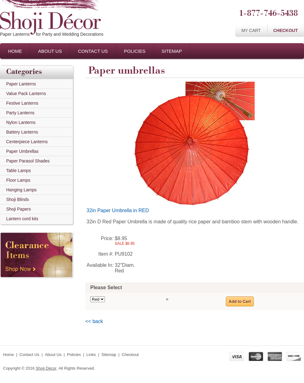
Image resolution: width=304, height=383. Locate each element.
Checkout (285, 30)
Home (15, 51)
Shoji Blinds (17, 199)
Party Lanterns (20, 112)
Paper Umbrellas (22, 151)
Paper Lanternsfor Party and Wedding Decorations (51, 34)
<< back (94, 321)
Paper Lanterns (21, 83)
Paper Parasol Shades (28, 160)
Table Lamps (18, 170)
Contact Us (93, 51)
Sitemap (172, 51)
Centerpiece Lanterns (27, 141)
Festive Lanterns (22, 103)
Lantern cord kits (22, 218)
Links (91, 354)
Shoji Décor (46, 368)
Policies (134, 51)
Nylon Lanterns (20, 122)
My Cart (251, 30)
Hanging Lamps (21, 189)
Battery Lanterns (22, 132)
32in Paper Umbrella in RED (118, 210)
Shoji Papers (18, 209)
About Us (50, 51)
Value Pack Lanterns (26, 93)
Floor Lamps (18, 180)
